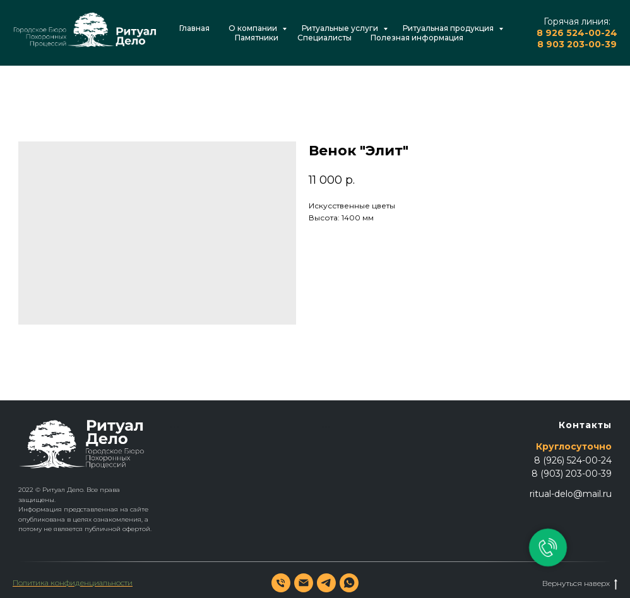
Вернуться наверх (579, 583)
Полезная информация (417, 37)
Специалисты (324, 37)
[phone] (280, 582)
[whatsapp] (349, 582)
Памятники (256, 37)
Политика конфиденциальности (73, 582)
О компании (254, 28)
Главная (194, 28)
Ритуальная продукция (449, 28)
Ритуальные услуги (341, 28)
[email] (303, 582)
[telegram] (326, 582)
